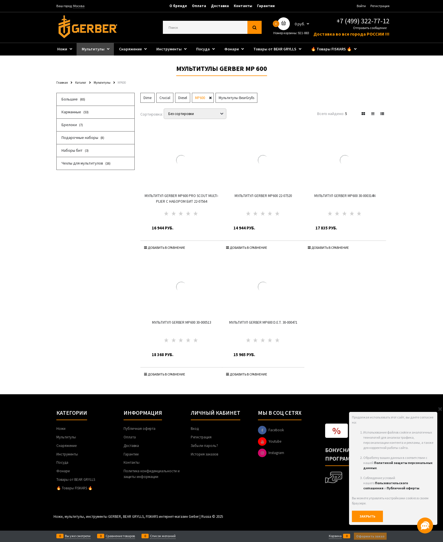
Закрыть (367, 516)
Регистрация (379, 6)
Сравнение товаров (120, 536)
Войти (361, 6)
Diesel (182, 97)
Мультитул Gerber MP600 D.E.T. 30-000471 (263, 322)
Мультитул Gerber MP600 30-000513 (181, 322)
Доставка (220, 5)
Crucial (164, 97)
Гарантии (266, 5)
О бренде (178, 5)
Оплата (199, 5)
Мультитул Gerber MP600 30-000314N (345, 195)
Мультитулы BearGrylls (236, 97)
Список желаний (163, 536)
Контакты (243, 5)
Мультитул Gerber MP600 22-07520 (263, 195)
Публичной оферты (403, 488)
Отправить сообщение (370, 28)
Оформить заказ (370, 536)
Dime (147, 97)
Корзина (335, 536)
